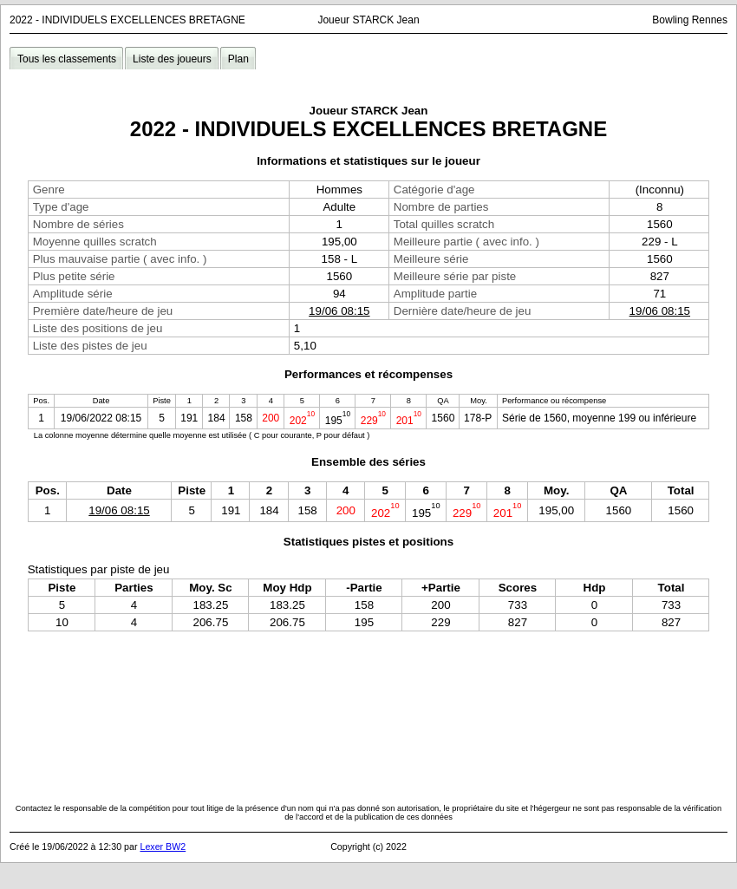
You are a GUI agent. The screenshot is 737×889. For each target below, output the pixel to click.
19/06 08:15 (339, 310)
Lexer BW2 (163, 846)
